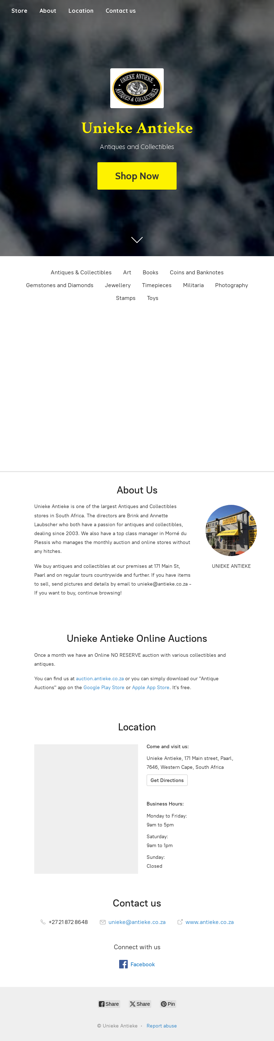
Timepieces (157, 285)
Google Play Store (104, 688)
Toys (152, 298)
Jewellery (118, 285)
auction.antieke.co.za (100, 679)
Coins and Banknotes (197, 272)
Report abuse (162, 1026)
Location (80, 10)
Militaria (193, 285)
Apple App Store (150, 688)
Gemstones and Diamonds (59, 285)
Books (150, 272)
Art (127, 272)
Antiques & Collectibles (81, 272)
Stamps (126, 298)
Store (19, 10)
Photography (231, 285)
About (48, 10)
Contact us (121, 10)
